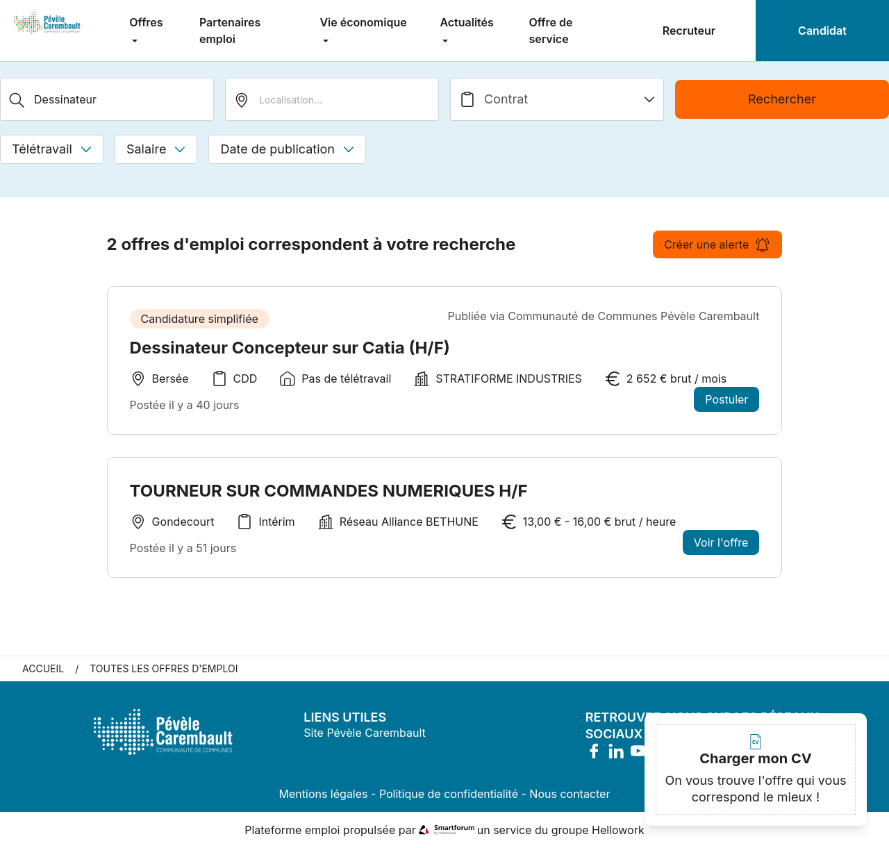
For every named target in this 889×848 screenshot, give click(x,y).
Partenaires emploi (229, 30)
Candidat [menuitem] (822, 31)
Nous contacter (569, 794)
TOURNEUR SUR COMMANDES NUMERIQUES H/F (329, 491)
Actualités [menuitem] (466, 22)
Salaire (155, 149)
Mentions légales (323, 794)
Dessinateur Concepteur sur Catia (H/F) (290, 348)
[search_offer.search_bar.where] (332, 99)
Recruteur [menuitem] (689, 31)
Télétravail (52, 149)
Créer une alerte (717, 244)
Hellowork (618, 830)
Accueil (43, 668)
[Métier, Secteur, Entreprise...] (107, 99)
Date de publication (287, 149)
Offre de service (550, 30)
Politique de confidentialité (448, 794)
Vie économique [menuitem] (362, 22)
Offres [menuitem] (146, 22)
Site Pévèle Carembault (364, 733)
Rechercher (782, 99)
